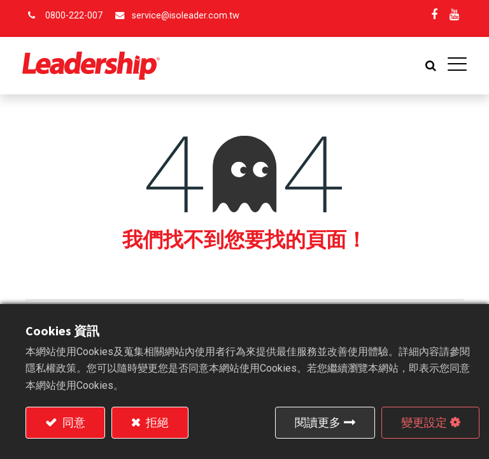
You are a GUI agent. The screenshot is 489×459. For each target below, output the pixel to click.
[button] (427, 65)
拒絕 (156, 422)
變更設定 (424, 422)
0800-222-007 (74, 15)
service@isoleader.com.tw (185, 15)
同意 (72, 422)
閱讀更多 (318, 422)
